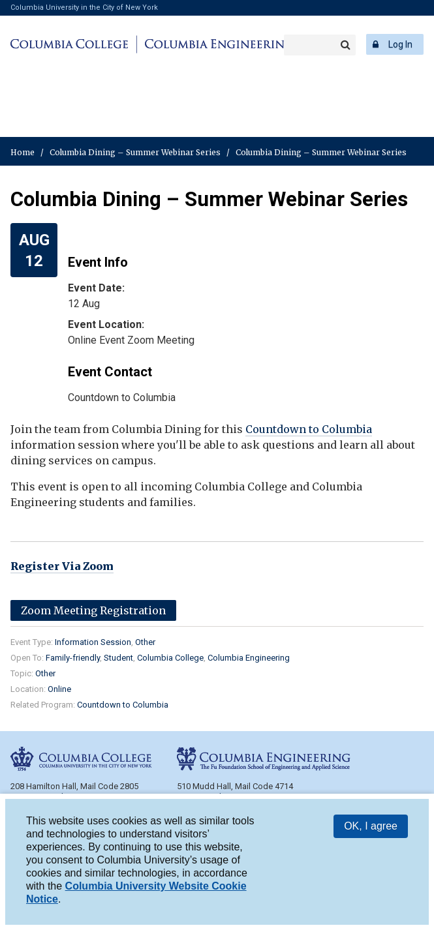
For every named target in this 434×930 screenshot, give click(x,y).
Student (118, 658)
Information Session (93, 642)
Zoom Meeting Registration (93, 610)
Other (145, 642)
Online (59, 689)
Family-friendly (73, 658)
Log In (400, 44)
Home (22, 152)
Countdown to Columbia (308, 429)
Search (345, 45)
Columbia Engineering (217, 44)
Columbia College (71, 44)
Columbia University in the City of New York (84, 7)
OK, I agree (370, 826)
